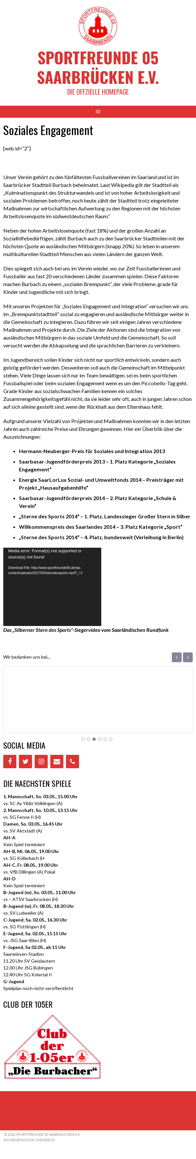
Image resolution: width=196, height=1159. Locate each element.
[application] (52, 587)
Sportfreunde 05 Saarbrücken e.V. (98, 67)
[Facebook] (9, 761)
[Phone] (72, 761)
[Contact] (56, 761)
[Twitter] (25, 761)
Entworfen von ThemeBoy (29, 1140)
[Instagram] (41, 761)
